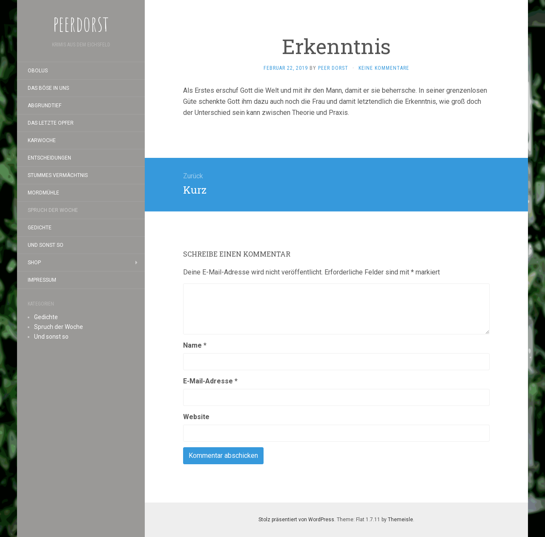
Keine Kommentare (384, 68)
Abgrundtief (44, 106)
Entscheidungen (49, 158)
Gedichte (40, 228)
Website (196, 417)
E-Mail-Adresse (210, 381)
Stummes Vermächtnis (58, 175)
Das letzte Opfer (51, 123)
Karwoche (42, 140)
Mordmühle (43, 193)
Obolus (38, 71)
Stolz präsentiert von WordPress (296, 520)
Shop (34, 263)
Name (195, 345)
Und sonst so (45, 245)
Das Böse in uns (48, 88)
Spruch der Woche (53, 210)
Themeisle (400, 520)
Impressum (42, 280)
